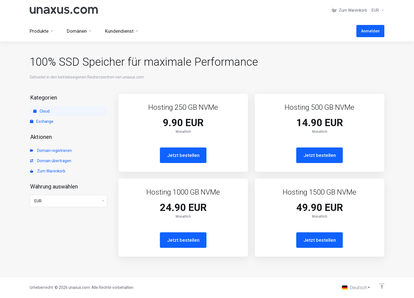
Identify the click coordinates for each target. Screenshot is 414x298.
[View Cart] (349, 10)
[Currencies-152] (376, 10)
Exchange (41, 121)
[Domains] (79, 31)
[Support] (121, 31)
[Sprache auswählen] (356, 287)
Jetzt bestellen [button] (183, 155)
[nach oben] (382, 286)
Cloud (41, 111)
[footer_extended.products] (41, 31)
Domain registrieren (51, 150)
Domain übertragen (50, 161)
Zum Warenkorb (47, 171)
